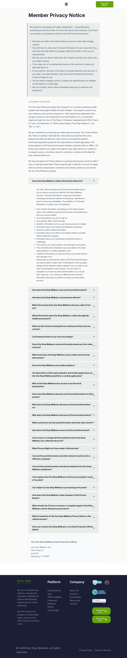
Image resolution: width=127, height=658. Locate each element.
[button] (66, 4)
